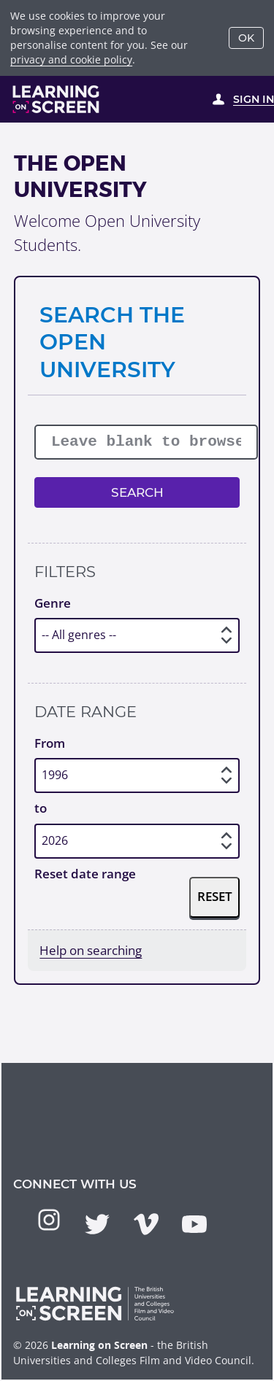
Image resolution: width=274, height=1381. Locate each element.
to (40, 808)
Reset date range (85, 873)
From (49, 743)
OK (246, 38)
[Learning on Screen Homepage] (56, 99)
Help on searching (90, 950)
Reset (214, 896)
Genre (52, 603)
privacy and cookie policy (71, 59)
